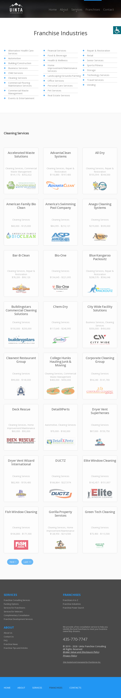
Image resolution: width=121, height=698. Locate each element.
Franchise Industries (72, 604)
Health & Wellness (58, 60)
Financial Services (57, 50)
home (7, 687)
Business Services (18, 68)
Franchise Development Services (18, 619)
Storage (91, 70)
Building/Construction (19, 63)
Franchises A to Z (70, 600)
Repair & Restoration (98, 50)
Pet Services (54, 90)
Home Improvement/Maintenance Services (62, 68)
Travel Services (95, 79)
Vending (91, 84)
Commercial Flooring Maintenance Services (20, 84)
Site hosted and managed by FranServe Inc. (82, 662)
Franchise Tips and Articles (16, 648)
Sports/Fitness (95, 65)
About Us (8, 633)
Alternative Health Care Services (21, 52)
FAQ (6, 640)
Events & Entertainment (21, 98)
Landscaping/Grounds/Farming (64, 75)
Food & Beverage (57, 55)
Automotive (14, 58)
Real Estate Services (59, 95)
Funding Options (11, 604)
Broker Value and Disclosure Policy (81, 651)
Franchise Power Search (73, 607)
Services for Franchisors (14, 607)
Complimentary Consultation (16, 615)
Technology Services (98, 75)
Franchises (93, 9)
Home (53, 9)
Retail (90, 55)
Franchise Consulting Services (17, 600)
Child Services (15, 73)
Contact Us (9, 636)
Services (76, 9)
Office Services (56, 80)
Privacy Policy (70, 655)
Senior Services (95, 60)
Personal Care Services (60, 85)
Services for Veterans (13, 611)
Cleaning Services (17, 77)
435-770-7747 (75, 639)
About (64, 9)
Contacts (75, 687)
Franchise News (11, 644)
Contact (108, 9)
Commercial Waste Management (18, 92)
